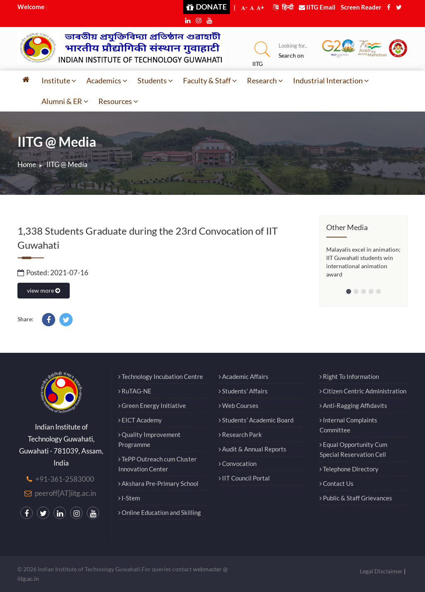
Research (265, 80)
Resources (118, 101)
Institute (59, 80)
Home (26, 164)
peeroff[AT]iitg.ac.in (65, 493)
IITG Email (317, 7)
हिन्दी (283, 7)
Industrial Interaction (331, 80)
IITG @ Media (67, 164)
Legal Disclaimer (381, 571)
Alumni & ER (65, 101)
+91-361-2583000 (64, 479)
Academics (106, 80)
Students (155, 80)
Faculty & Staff (210, 80)
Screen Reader (361, 7)
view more (43, 290)
